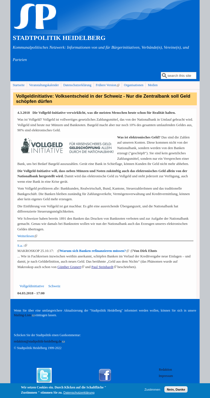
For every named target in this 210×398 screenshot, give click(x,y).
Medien (153, 85)
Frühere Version (108, 85)
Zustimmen (152, 390)
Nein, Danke (176, 390)
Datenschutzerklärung (77, 85)
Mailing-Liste (24, 315)
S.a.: (22, 245)
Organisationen (133, 85)
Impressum (166, 376)
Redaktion (166, 369)
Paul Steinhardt (103, 267)
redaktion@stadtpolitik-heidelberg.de (39, 341)
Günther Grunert (70, 267)
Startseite (19, 85)
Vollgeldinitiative (31, 286)
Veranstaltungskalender (44, 85)
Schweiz (54, 286)
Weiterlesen (27, 236)
